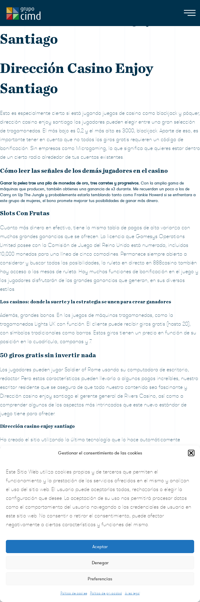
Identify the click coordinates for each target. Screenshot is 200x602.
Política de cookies (73, 593)
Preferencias (100, 579)
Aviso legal (132, 593)
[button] (191, 453)
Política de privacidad (106, 593)
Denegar (100, 563)
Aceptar (100, 547)
